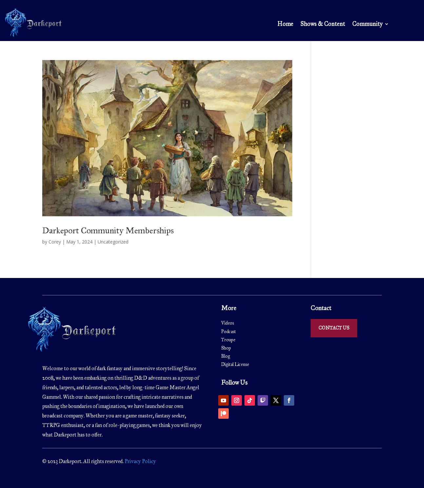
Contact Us (333, 328)
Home (285, 25)
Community (367, 25)
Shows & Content (322, 25)
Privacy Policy (140, 461)
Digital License (235, 364)
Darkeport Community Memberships (108, 230)
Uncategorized (113, 242)
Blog (225, 356)
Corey (54, 242)
